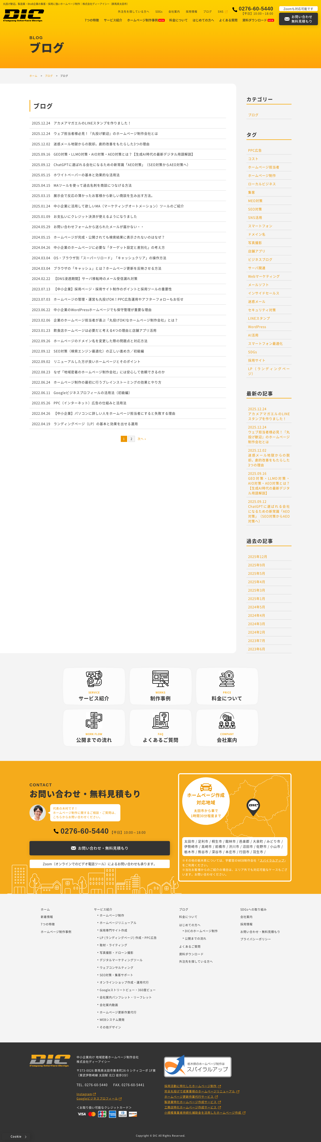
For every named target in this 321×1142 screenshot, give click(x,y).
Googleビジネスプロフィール (97, 1098)
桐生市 (217, 841)
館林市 (230, 841)
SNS (219, 11)
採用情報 (190, 11)
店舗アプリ (257, 251)
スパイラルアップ (272, 860)
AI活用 (253, 335)
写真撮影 (255, 242)
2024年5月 (256, 606)
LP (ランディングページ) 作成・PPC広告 (128, 937)
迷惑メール (257, 301)
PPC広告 (255, 150)
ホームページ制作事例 (146, 20)
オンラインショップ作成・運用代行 (124, 982)
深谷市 (217, 851)
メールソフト (258, 284)
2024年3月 (256, 623)
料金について (178, 20)
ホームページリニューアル (118, 923)
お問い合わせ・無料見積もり (260, 932)
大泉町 (258, 841)
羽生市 (258, 851)
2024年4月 (256, 615)
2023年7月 (256, 640)
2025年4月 (256, 581)
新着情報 (47, 917)
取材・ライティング (113, 945)
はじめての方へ (203, 20)
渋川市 (234, 846)
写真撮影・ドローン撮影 (116, 952)
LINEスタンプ (259, 318)
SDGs (157, 11)
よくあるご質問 (190, 946)
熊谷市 (203, 851)
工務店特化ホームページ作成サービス (190, 1107)
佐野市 (261, 846)
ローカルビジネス (262, 183)
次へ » (142, 439)
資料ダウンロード (258, 20)
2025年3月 (256, 590)
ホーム (45, 909)
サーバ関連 (257, 267)
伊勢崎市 (191, 846)
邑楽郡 (244, 841)
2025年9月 (256, 564)
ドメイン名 (257, 234)
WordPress (257, 326)
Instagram (84, 1094)
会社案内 (173, 11)
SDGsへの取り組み (253, 909)
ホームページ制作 (262, 175)
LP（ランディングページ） (269, 371)
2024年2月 (256, 632)
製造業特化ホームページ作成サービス (190, 1102)
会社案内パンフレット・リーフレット (126, 997)
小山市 (275, 846)
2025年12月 (257, 556)
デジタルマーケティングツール (121, 960)
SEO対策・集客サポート (116, 975)
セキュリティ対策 (262, 309)
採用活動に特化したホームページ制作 (190, 1086)
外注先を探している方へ (132, 11)
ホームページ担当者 (263, 167)
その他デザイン (110, 1027)
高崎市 (206, 846)
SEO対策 (255, 209)
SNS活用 (255, 217)
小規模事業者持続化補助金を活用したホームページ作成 (203, 1112)
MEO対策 (255, 200)
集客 (251, 192)
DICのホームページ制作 (201, 931)
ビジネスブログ (260, 259)
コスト (253, 158)
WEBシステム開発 (112, 1019)
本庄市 (230, 851)
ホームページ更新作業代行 (118, 1012)
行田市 (244, 851)
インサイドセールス (263, 293)
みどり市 (273, 841)
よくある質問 (228, 20)
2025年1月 (256, 598)
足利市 (203, 841)
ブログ (206, 11)
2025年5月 (256, 573)
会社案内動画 (109, 1005)
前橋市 (220, 846)
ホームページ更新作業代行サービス (189, 1096)
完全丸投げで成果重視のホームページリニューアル (200, 1091)
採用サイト (257, 360)
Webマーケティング (264, 276)
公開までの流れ (195, 938)
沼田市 (248, 846)
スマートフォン (260, 225)
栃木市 (189, 851)
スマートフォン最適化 (265, 343)
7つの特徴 (92, 20)
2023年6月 (256, 648)
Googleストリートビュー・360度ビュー (128, 990)
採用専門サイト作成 (113, 930)
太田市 (189, 841)
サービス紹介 (113, 20)
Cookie (16, 1136)
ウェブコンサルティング (116, 967)
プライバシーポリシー (255, 939)
